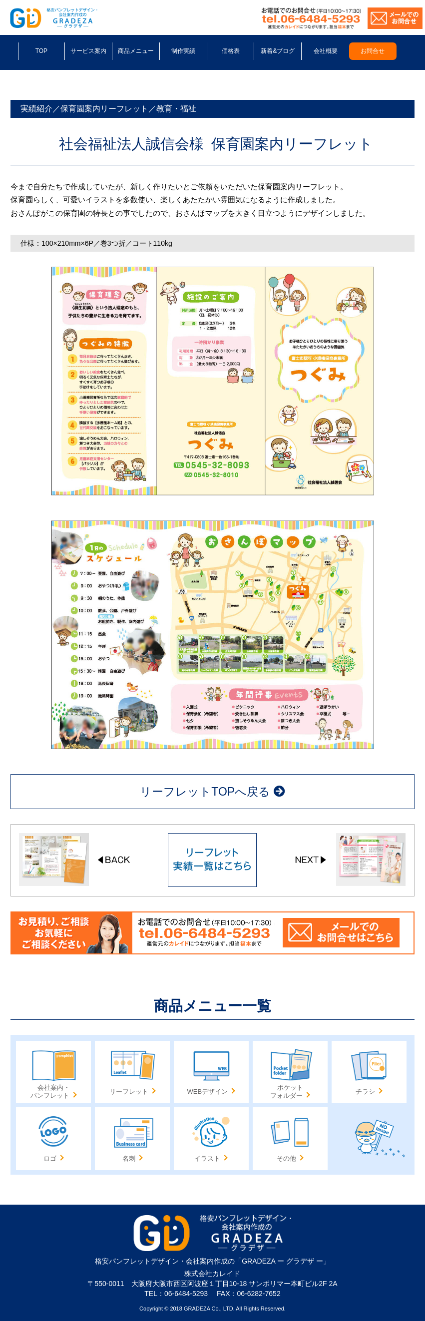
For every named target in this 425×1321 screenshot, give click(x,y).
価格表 (231, 50)
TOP (41, 50)
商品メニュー (136, 50)
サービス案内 (88, 50)
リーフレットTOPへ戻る (212, 791)
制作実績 (183, 50)
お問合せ (373, 50)
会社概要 (326, 50)
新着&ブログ (278, 50)
